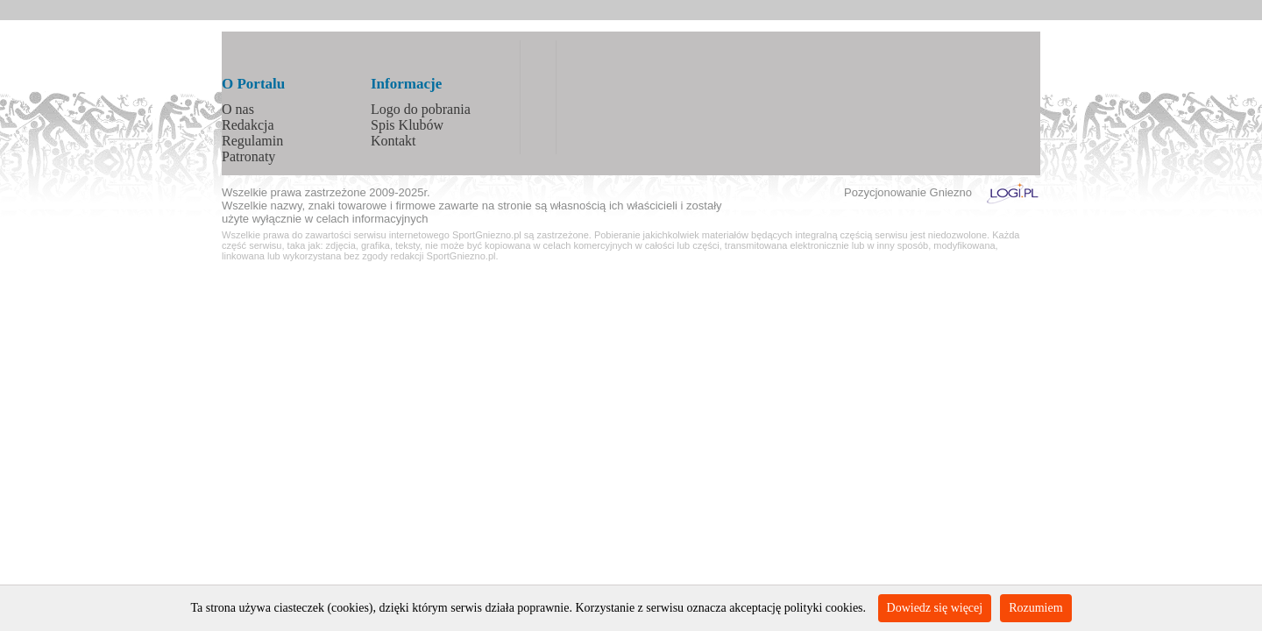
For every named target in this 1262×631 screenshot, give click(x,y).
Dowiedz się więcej (935, 607)
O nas (238, 109)
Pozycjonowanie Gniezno (908, 192)
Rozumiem (1035, 607)
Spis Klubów (407, 124)
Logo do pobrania (421, 109)
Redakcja (248, 124)
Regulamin (252, 140)
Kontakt (393, 140)
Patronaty (248, 156)
